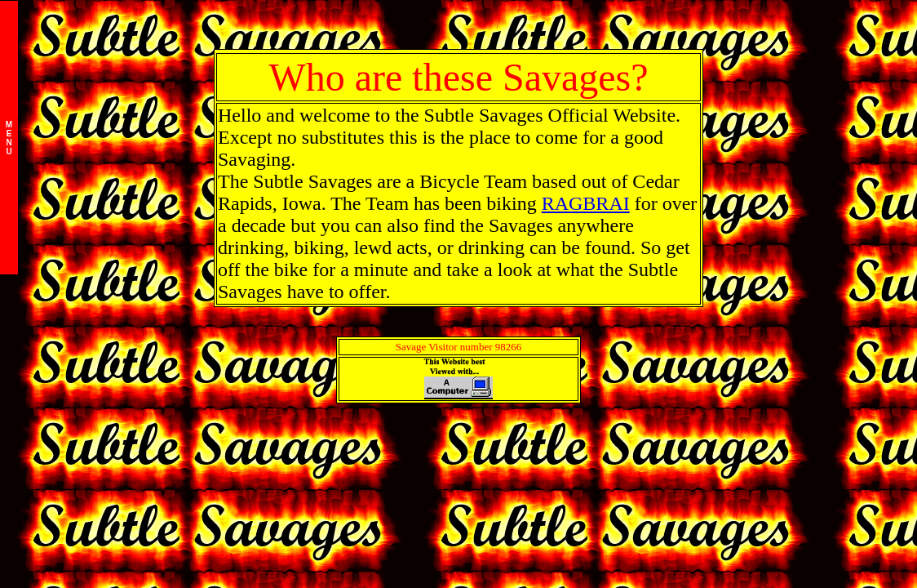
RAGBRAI (586, 203)
